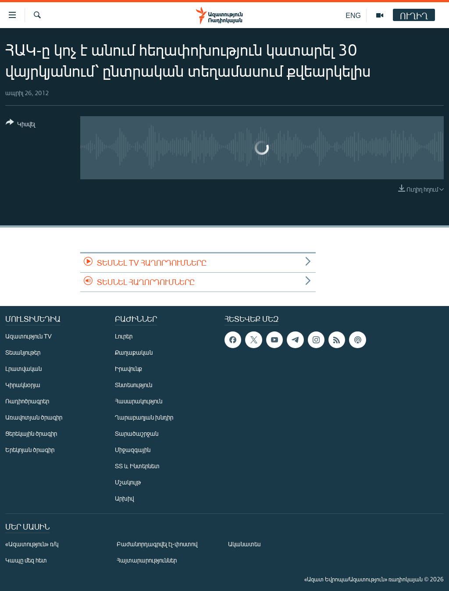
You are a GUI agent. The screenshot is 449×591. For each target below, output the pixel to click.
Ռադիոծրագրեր (27, 401)
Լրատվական (23, 368)
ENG (353, 15)
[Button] (20, 124)
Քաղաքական (134, 352)
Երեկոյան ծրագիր (29, 449)
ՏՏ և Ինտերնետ (137, 466)
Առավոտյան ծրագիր (33, 417)
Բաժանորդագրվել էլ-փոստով (157, 544)
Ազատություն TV (28, 336)
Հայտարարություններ (147, 560)
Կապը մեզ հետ (26, 560)
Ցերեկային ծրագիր (31, 433)
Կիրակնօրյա (22, 384)
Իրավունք (128, 368)
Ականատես (244, 544)
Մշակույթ (128, 482)
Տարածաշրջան (136, 433)
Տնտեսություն (133, 384)
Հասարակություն (138, 401)
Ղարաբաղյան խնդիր (144, 417)
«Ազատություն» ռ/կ (31, 544)
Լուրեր (123, 336)
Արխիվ (124, 498)
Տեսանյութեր (22, 352)
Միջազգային (132, 449)
